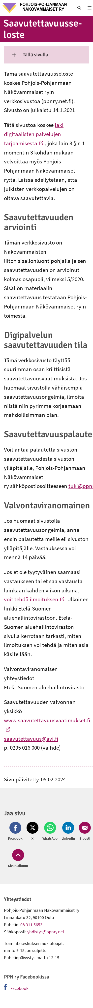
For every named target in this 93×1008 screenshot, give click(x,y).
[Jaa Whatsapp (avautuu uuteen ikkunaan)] (50, 831)
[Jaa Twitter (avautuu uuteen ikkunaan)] (32, 831)
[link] (35, 8)
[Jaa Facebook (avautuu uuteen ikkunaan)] (16, 831)
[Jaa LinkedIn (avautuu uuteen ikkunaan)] (68, 831)
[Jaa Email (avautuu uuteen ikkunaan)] (84, 831)
